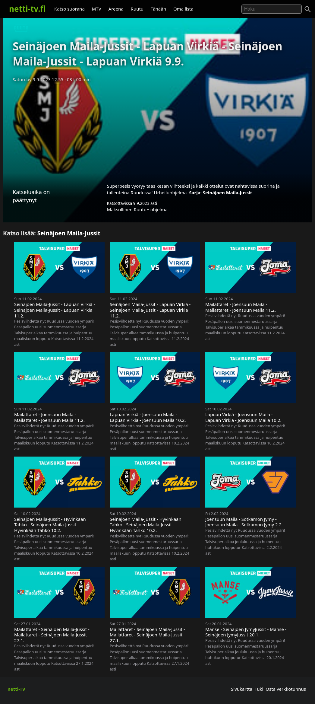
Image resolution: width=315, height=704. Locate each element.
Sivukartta (241, 689)
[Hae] (271, 9)
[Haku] (308, 9)
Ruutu (137, 9)
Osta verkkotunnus (286, 689)
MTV (96, 9)
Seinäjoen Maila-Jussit (227, 193)
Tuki (259, 689)
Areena (116, 9)
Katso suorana (69, 9)
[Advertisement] (157, 130)
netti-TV (16, 689)
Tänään (158, 9)
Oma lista (183, 9)
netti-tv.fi (27, 8)
